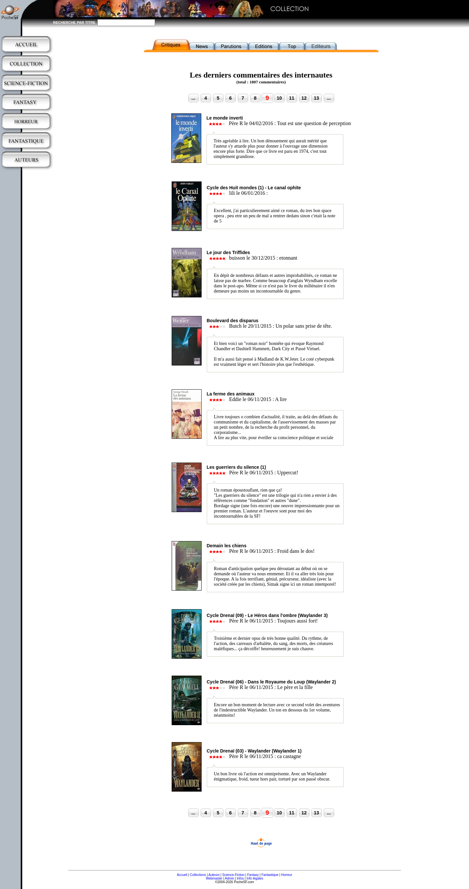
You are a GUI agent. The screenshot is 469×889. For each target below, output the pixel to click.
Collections (198, 875)
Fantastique (270, 875)
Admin (229, 878)
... (193, 98)
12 (303, 98)
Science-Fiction (233, 875)
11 (291, 98)
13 (316, 98)
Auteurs (214, 875)
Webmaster (214, 878)
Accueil (182, 875)
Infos (240, 878)
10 (279, 98)
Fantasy (253, 875)
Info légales (255, 878)
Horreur (286, 875)
